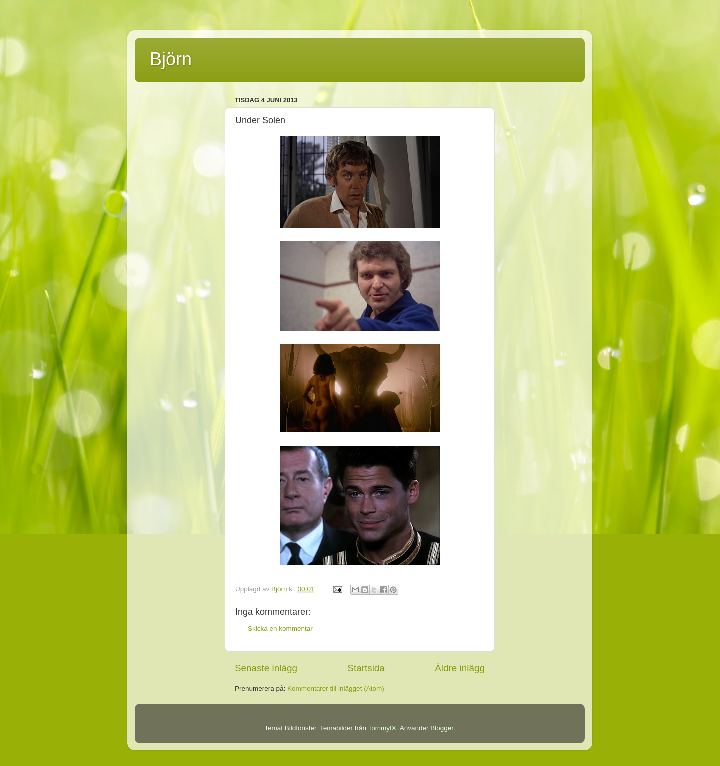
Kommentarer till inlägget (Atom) (336, 688)
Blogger (442, 728)
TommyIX (382, 728)
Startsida (366, 668)
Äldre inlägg (460, 668)
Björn (171, 59)
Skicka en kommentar (280, 628)
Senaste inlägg (266, 668)
